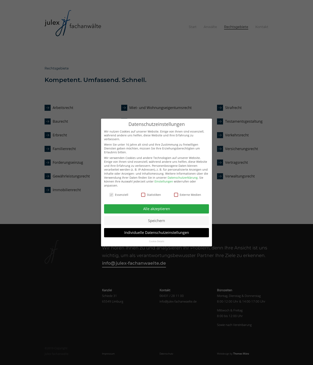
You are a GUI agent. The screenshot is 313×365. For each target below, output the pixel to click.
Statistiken (151, 191)
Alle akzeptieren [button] (156, 205)
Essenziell (118, 191)
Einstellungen (163, 178)
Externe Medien (187, 191)
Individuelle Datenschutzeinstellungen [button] (156, 229)
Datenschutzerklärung (183, 174)
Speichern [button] (156, 217)
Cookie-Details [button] (156, 238)
